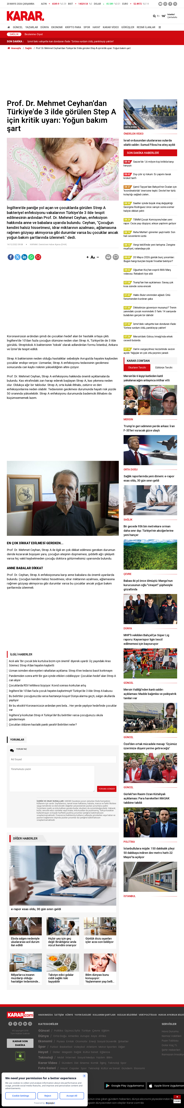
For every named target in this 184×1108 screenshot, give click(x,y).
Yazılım (100, 1057)
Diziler (56, 1052)
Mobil (60, 1057)
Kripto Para (73, 27)
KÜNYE (69, 1014)
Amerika (73, 1036)
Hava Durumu (170, 1031)
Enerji (92, 1041)
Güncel (18, 27)
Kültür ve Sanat (110, 1068)
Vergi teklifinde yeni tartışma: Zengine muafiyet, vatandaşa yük (62, 41)
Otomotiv (81, 1041)
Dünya (44, 27)
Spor (87, 27)
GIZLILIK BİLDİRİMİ (127, 1014)
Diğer (121, 1047)
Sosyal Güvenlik (107, 1041)
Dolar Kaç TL (169, 1045)
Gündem (67, 1063)
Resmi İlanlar (146, 27)
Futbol (54, 1047)
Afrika (102, 1036)
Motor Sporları (108, 1047)
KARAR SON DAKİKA (20, 1043)
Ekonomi (57, 27)
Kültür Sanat (90, 1052)
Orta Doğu (59, 1036)
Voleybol (79, 1047)
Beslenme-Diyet (34, 34)
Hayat (96, 27)
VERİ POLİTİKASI (148, 1014)
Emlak (70, 1041)
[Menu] (159, 27)
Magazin (67, 1052)
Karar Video (111, 27)
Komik (94, 1063)
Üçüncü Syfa (72, 1030)
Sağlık (14, 34)
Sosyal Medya (86, 1057)
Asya (94, 1036)
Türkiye (86, 1030)
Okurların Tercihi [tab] (137, 367)
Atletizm (91, 1047)
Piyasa (61, 1041)
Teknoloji (45, 1057)
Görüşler (127, 27)
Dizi (76, 1063)
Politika (58, 1030)
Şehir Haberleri (171, 1050)
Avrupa (84, 1036)
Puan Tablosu (170, 1040)
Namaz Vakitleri (171, 1036)
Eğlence (105, 1052)
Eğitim (105, 1030)
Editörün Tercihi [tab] (163, 367)
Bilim (109, 1057)
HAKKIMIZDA (45, 1014)
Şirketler (123, 1041)
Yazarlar (31, 27)
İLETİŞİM (59, 1014)
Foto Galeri (47, 1068)
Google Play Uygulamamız (127, 1085)
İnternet (71, 1057)
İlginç (103, 1063)
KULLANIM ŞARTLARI (104, 1014)
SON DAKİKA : (15, 41)
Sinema (84, 1063)
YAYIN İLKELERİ (83, 1014)
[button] (87, 257)
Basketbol (66, 1047)
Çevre (96, 1030)
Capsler (74, 1068)
